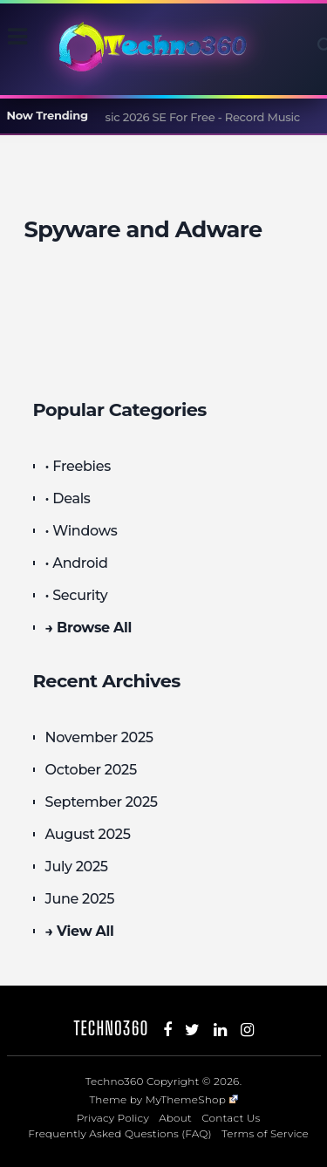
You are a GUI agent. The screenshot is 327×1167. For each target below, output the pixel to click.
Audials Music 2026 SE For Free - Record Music (172, 117)
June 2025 (80, 899)
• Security (76, 595)
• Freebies (78, 466)
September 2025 (101, 802)
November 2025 (99, 737)
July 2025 (76, 866)
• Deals (68, 498)
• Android (76, 563)
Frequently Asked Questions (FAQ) (120, 1133)
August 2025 (88, 834)
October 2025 (91, 769)
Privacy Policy (113, 1117)
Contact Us (230, 1117)
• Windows (81, 530)
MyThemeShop (192, 1099)
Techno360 (111, 1028)
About (175, 1117)
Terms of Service (265, 1133)
